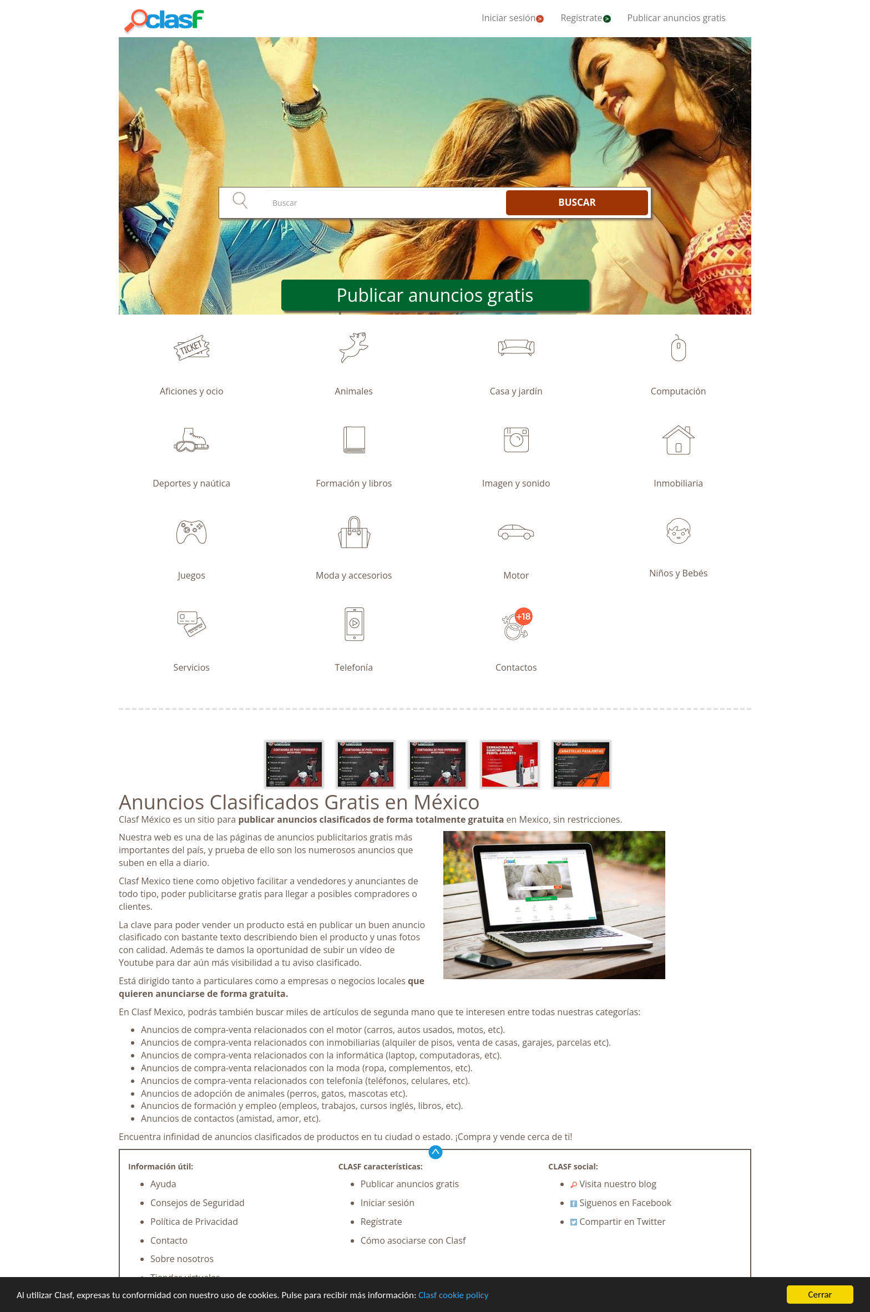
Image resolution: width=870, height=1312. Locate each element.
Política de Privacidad (194, 1221)
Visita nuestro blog (613, 1184)
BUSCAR (576, 202)
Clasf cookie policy (453, 1295)
